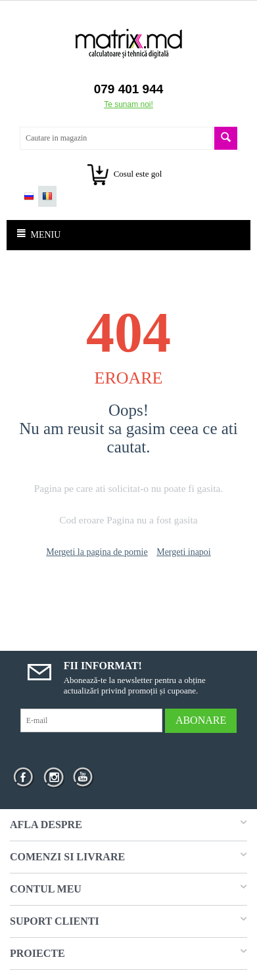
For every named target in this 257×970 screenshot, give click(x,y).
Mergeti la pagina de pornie (96, 552)
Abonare (200, 720)
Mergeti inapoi (183, 552)
